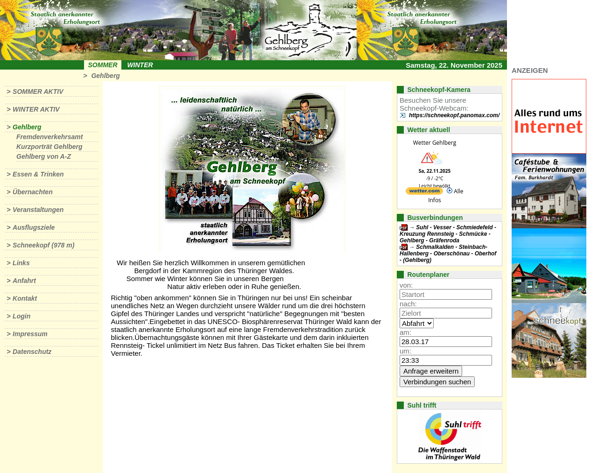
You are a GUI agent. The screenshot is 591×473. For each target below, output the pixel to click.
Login (21, 316)
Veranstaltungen (38, 209)
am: (405, 332)
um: (405, 351)
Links (21, 263)
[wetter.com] (424, 193)
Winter (140, 65)
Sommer (103, 65)
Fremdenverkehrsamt (49, 137)
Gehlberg (105, 75)
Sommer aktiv (38, 91)
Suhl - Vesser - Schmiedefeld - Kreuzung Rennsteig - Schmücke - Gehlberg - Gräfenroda (448, 234)
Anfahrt (24, 280)
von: (406, 285)
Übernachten (33, 192)
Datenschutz (32, 351)
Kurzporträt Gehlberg (49, 146)
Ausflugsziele (34, 227)
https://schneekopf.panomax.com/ (454, 115)
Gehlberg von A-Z (43, 156)
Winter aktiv (36, 109)
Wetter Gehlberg (434, 143)
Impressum (30, 334)
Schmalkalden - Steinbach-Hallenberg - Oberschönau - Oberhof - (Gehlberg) (448, 253)
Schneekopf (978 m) (43, 245)
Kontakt (25, 298)
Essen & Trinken (38, 174)
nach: (408, 304)
